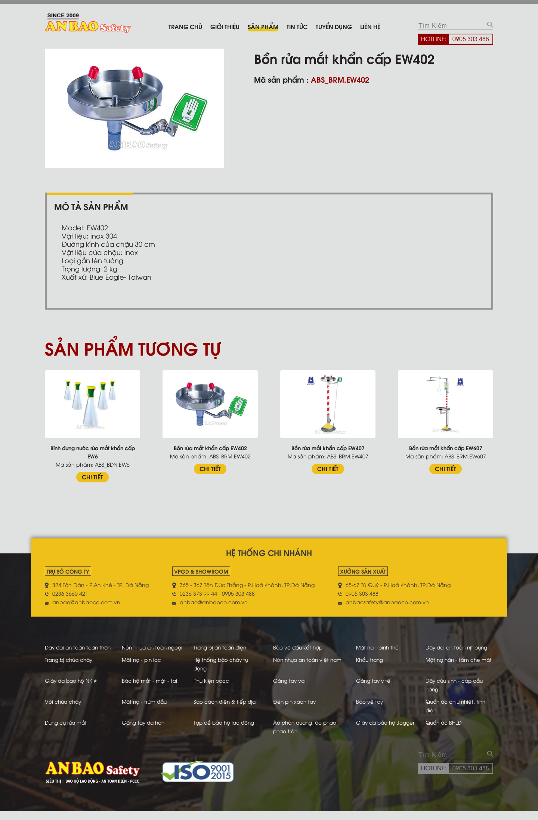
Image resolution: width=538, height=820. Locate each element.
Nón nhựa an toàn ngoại (153, 647)
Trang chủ (185, 26)
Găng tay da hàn (144, 731)
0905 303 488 (470, 38)
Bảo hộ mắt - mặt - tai (149, 689)
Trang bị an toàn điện (225, 647)
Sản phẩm (263, 26)
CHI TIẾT (92, 477)
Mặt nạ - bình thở (378, 647)
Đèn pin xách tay (296, 710)
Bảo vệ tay (369, 710)
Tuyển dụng (334, 26)
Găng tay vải (291, 689)
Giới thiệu (224, 26)
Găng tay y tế (373, 689)
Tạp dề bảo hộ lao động (229, 731)
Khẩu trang (369, 668)
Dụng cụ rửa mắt (67, 731)
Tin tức (297, 26)
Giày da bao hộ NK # (72, 689)
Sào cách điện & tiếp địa (229, 710)
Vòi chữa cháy (64, 710)
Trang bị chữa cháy (70, 668)
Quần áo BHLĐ (446, 731)
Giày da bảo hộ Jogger (385, 731)
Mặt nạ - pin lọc (142, 668)
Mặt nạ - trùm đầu (145, 710)
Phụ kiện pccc (215, 689)
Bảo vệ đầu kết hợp (300, 647)
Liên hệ (370, 26)
